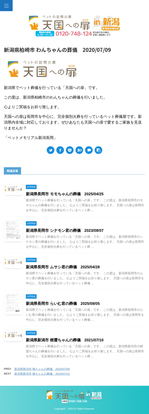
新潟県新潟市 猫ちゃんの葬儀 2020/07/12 (42, 373)
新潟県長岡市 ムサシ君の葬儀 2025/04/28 (63, 267)
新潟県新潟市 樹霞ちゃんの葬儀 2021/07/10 (65, 340)
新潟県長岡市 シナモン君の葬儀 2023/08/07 (65, 230)
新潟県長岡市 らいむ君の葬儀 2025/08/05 (63, 303)
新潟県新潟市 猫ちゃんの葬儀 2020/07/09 (42, 369)
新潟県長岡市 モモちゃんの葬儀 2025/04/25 (65, 194)
